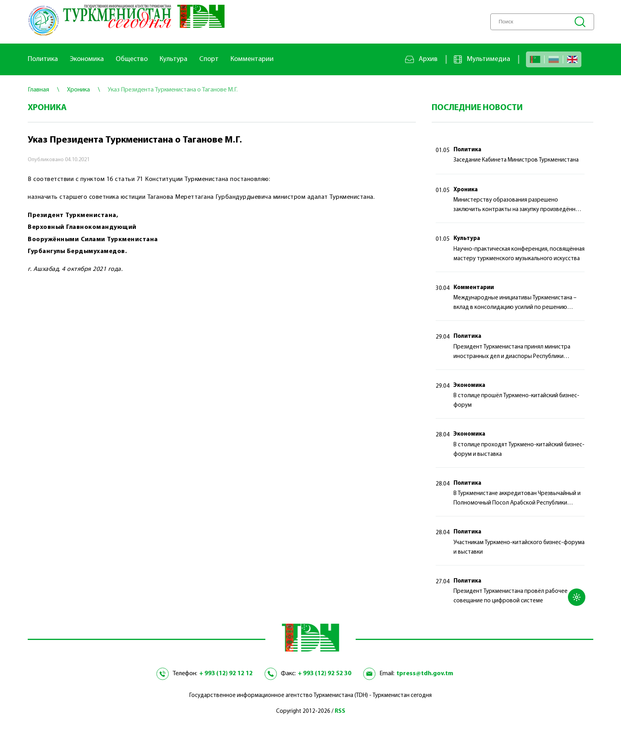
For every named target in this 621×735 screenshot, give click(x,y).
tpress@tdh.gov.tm (424, 673)
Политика (43, 59)
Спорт (209, 59)
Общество (132, 59)
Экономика (87, 59)
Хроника (465, 190)
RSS (340, 711)
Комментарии (252, 59)
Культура (173, 59)
